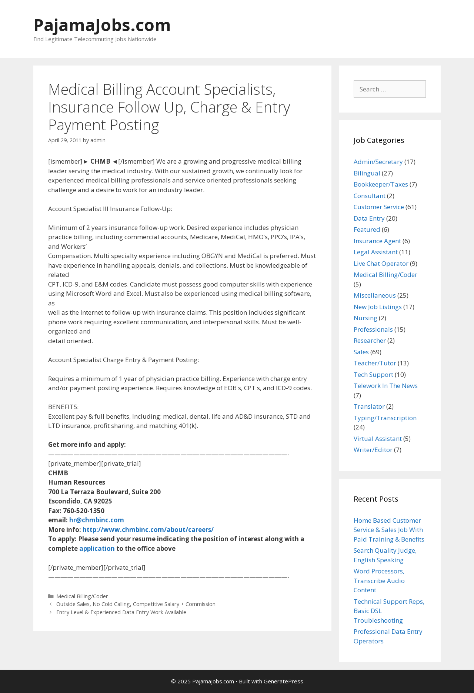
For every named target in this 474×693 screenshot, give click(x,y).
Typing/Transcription (385, 418)
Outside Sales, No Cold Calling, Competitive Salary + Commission (136, 603)
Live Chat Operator (381, 263)
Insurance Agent (377, 241)
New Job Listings (378, 306)
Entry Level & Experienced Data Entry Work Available (121, 612)
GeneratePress (283, 681)
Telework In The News (386, 385)
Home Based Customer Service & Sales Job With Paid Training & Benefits (389, 529)
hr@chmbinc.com (96, 520)
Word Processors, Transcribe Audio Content (379, 580)
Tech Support (373, 374)
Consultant (369, 195)
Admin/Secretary (378, 161)
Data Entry (369, 218)
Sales (361, 352)
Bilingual (367, 173)
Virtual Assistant (378, 438)
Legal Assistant (376, 252)
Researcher (370, 340)
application (97, 548)
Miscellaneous (375, 295)
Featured (367, 229)
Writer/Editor (373, 449)
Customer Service (379, 206)
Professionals (373, 329)
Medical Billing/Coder (82, 596)
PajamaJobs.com (102, 24)
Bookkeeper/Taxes (381, 184)
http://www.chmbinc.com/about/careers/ (148, 529)
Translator (369, 406)
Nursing (365, 318)
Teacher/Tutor (375, 363)
